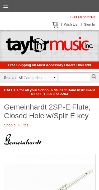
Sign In (89, 24)
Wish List (71, 24)
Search (10, 77)
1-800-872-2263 (82, 17)
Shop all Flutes (16, 125)
